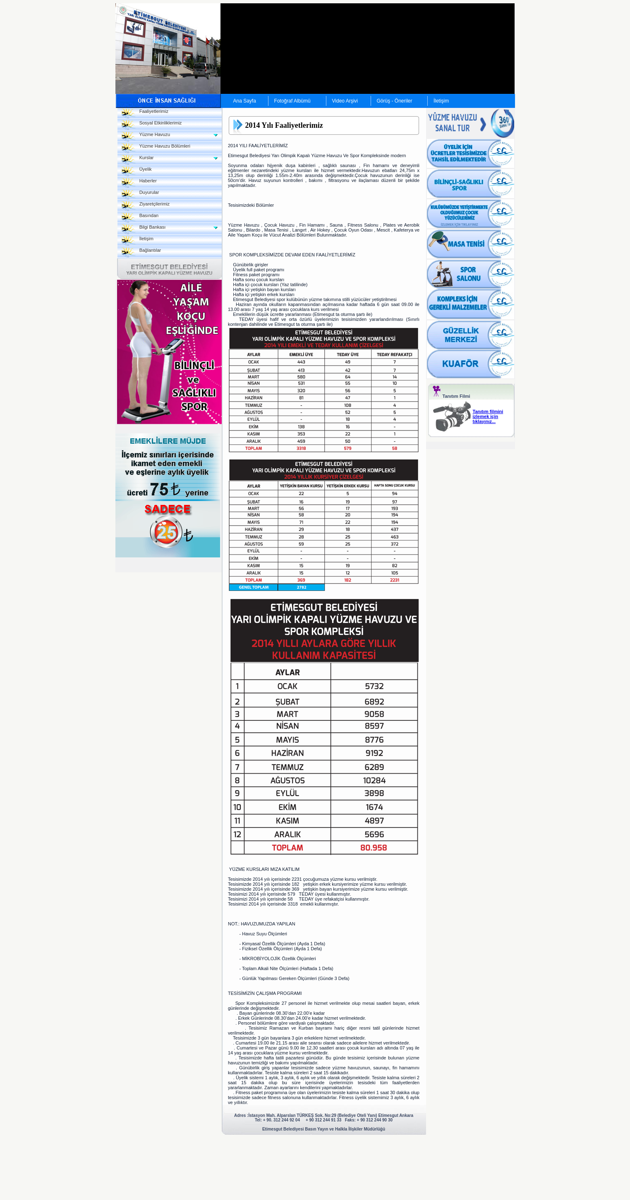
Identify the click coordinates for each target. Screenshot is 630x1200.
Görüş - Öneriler (394, 101)
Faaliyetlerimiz (145, 113)
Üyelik (137, 171)
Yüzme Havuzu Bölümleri (156, 148)
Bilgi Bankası (144, 229)
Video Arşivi (345, 101)
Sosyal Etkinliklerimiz (152, 125)
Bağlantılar (141, 252)
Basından (140, 217)
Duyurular (140, 194)
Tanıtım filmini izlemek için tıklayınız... (488, 416)
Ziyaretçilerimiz (146, 206)
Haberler (139, 183)
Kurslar (138, 160)
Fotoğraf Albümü (292, 101)
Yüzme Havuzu (146, 136)
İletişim (441, 101)
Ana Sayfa (244, 101)
